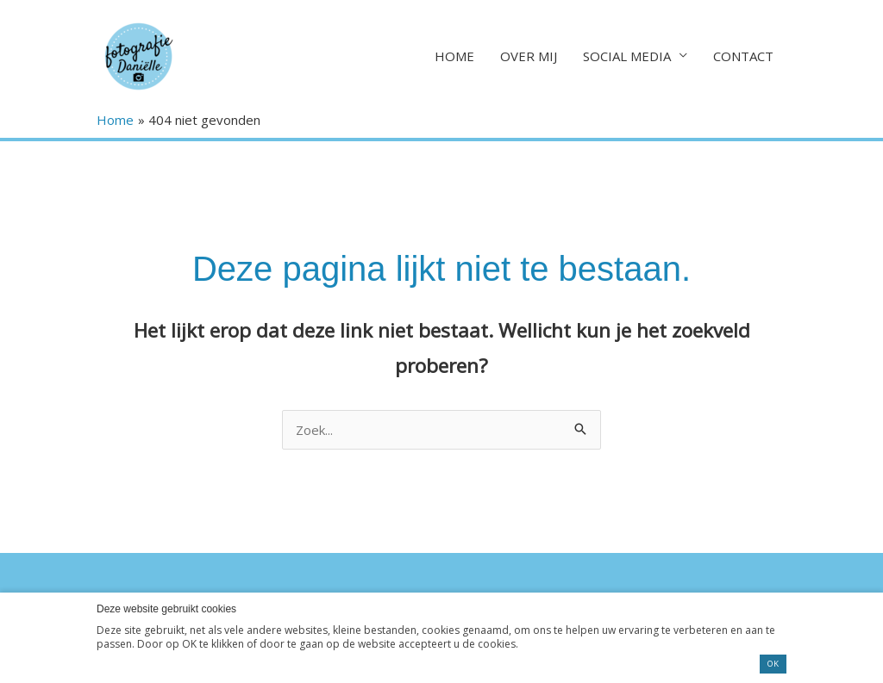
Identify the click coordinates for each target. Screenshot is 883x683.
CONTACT (743, 56)
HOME (454, 56)
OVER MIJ (528, 56)
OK (773, 663)
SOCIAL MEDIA (627, 56)
